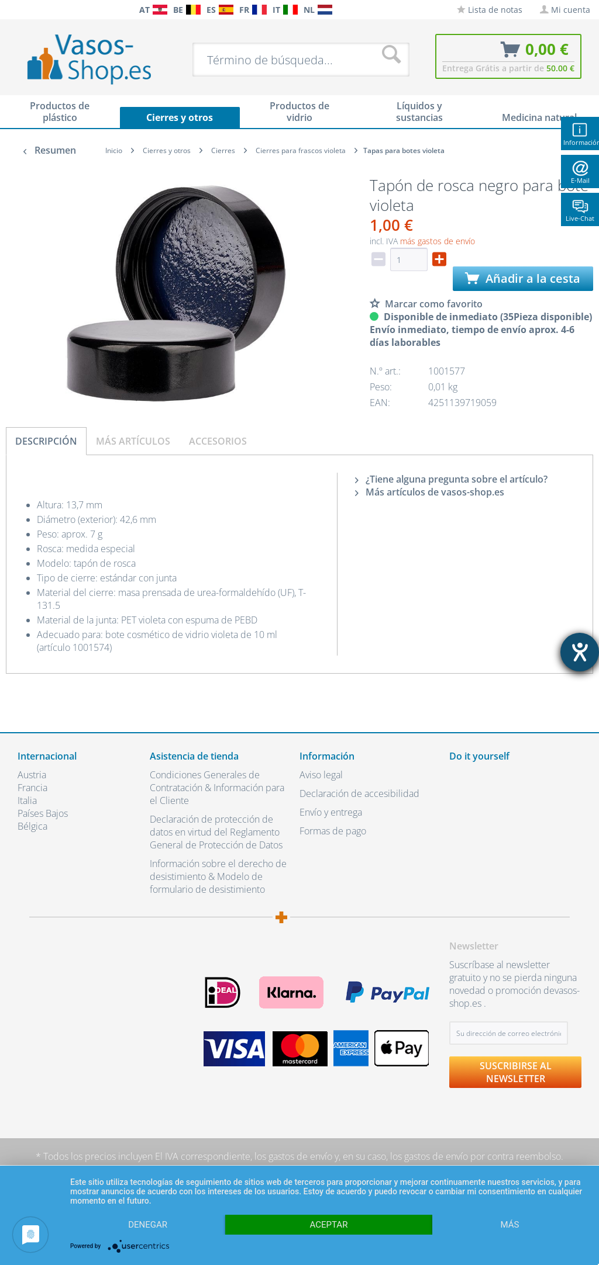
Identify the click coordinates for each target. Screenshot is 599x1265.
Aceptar (329, 1224)
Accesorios (218, 441)
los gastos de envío (293, 1156)
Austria (32, 774)
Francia (32, 787)
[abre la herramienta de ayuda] (579, 652)
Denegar (147, 1224)
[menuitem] (11, 9)
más (509, 1224)
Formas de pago (333, 830)
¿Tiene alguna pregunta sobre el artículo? (451, 479)
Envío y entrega (331, 812)
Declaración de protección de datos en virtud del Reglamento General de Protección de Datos (216, 832)
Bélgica (32, 826)
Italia (27, 800)
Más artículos (133, 441)
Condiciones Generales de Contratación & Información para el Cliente (217, 787)
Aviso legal (321, 774)
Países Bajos (43, 813)
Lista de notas (489, 9)
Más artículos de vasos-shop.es (429, 492)
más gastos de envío (437, 241)
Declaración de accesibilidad (359, 793)
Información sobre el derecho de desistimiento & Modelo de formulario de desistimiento (218, 876)
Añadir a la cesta (522, 278)
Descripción (46, 441)
